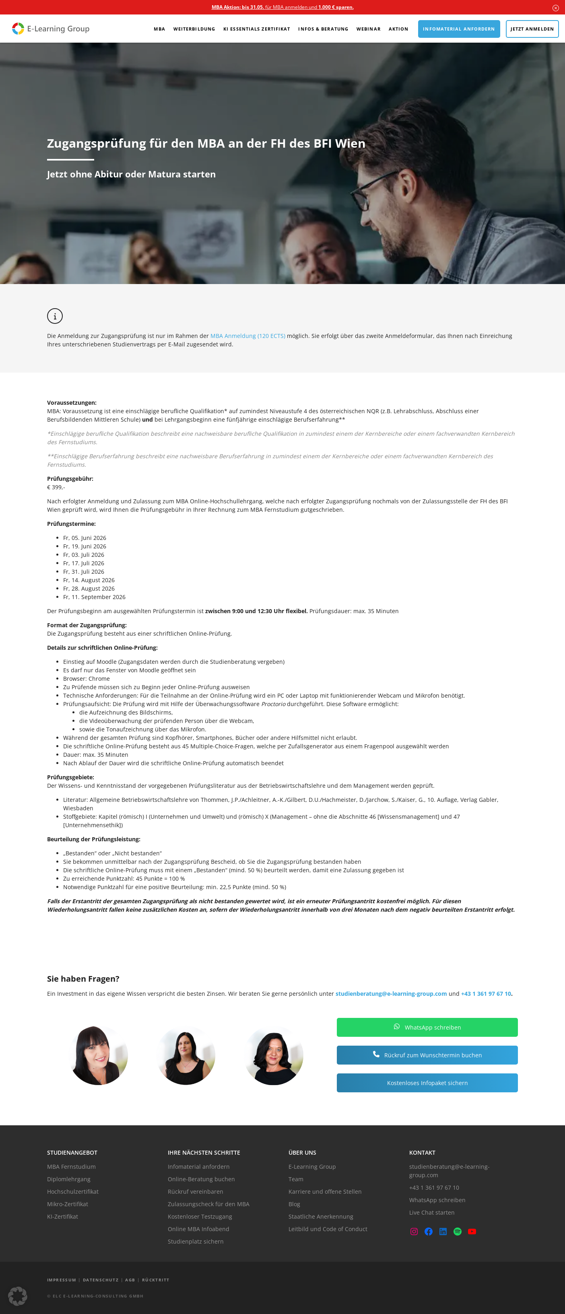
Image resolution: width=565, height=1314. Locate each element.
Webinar (369, 29)
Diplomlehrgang (69, 1179)
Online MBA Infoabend (198, 1229)
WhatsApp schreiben (427, 1027)
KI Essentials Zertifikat (256, 29)
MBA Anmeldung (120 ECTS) (247, 336)
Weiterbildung (194, 29)
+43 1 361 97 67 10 (486, 993)
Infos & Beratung (323, 29)
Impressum (61, 1280)
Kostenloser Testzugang (200, 1216)
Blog (294, 1204)
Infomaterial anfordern (459, 29)
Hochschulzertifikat (73, 1191)
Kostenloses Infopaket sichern (427, 1083)
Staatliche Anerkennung (321, 1216)
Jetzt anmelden (532, 29)
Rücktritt (156, 1280)
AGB (130, 1280)
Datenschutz (101, 1280)
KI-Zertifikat (62, 1216)
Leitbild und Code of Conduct (328, 1229)
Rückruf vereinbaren (195, 1191)
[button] (17, 1296)
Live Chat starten (432, 1212)
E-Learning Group (312, 1166)
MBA (159, 29)
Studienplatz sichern (196, 1241)
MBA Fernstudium (71, 1166)
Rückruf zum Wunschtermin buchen (427, 1055)
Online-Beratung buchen (201, 1179)
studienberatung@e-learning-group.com (391, 993)
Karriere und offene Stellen (325, 1191)
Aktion (399, 29)
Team (296, 1179)
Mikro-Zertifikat (67, 1204)
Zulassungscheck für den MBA (209, 1204)
